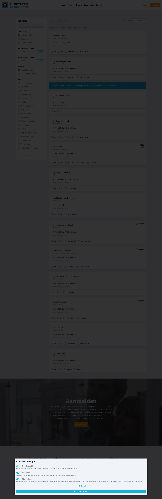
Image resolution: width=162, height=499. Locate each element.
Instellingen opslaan (81, 491)
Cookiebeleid (81, 486)
